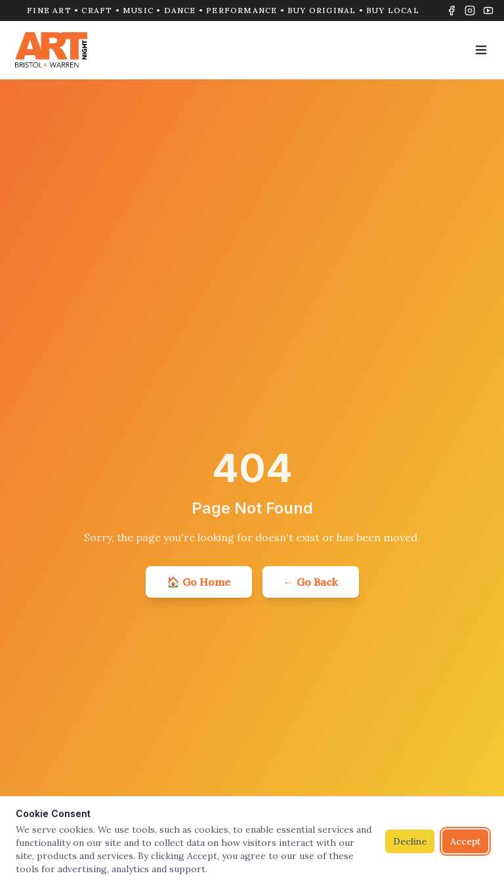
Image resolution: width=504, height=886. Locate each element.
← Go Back (311, 581)
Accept (465, 841)
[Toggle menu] (481, 49)
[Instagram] (470, 10)
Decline (410, 841)
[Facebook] (451, 10)
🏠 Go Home (199, 581)
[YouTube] (488, 10)
